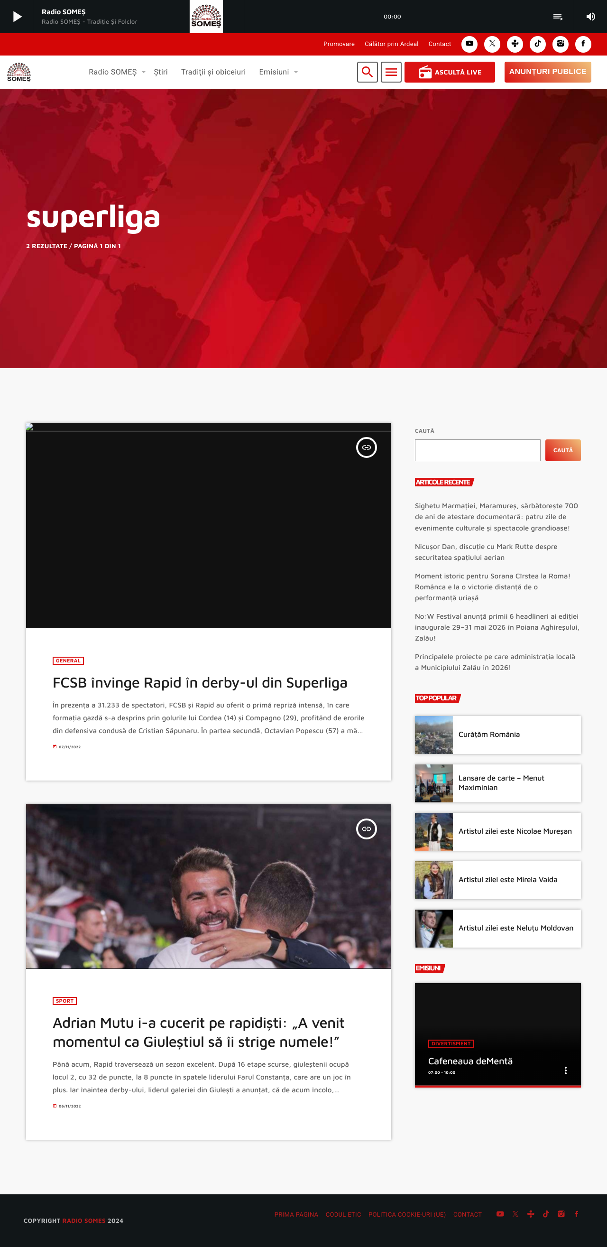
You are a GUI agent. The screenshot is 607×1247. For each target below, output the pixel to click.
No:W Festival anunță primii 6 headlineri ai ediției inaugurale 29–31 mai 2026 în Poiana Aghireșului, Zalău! (497, 627)
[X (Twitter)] (515, 1215)
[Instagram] (561, 1215)
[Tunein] (530, 1215)
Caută (424, 430)
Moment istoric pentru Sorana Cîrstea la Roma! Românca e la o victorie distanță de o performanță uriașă (492, 587)
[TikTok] (546, 1215)
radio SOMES (83, 1220)
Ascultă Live (450, 72)
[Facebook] (576, 1215)
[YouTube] (500, 1215)
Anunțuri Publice (548, 72)
